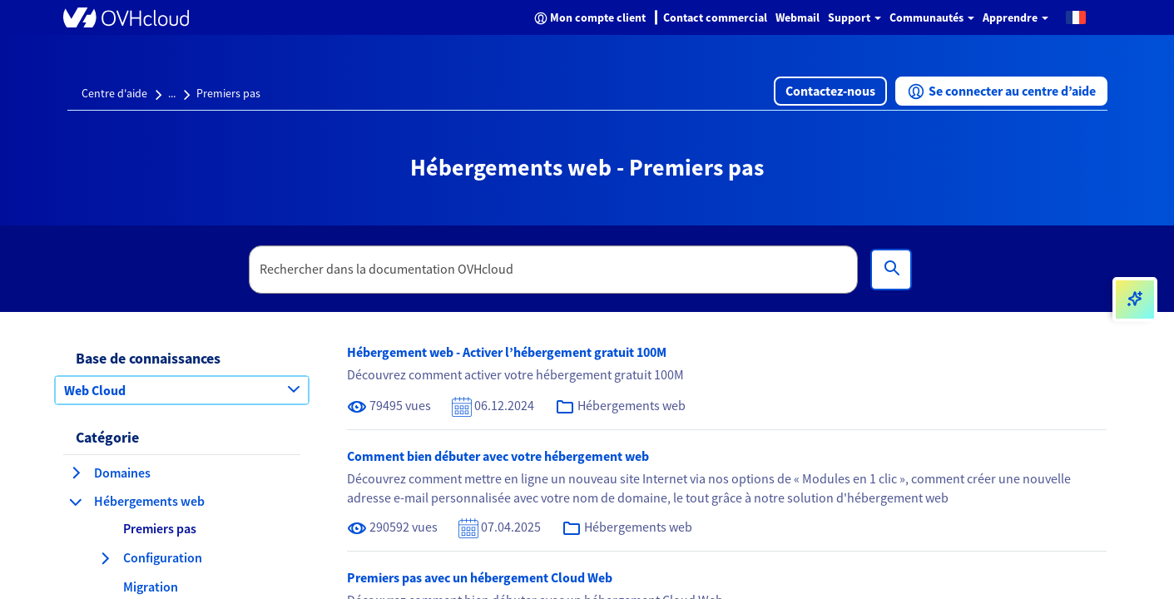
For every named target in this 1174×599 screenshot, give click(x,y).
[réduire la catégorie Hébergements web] (75, 501)
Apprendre (1015, 17)
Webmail (797, 17)
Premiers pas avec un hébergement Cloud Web (479, 577)
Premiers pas (228, 93)
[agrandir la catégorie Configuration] (105, 558)
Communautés (931, 17)
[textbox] (553, 269)
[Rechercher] (891, 269)
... (172, 93)
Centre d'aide (114, 93)
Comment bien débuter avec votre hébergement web (498, 456)
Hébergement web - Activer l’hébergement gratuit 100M (506, 352)
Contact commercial (715, 17)
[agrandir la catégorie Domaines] (75, 472)
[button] (1076, 16)
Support (854, 17)
